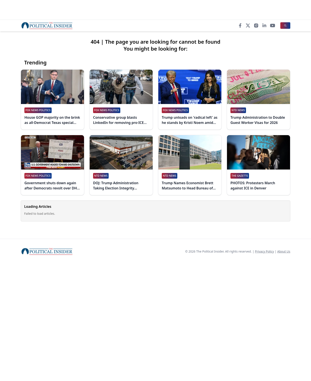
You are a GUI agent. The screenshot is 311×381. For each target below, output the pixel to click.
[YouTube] (272, 25)
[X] (248, 25)
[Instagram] (256, 25)
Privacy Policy (264, 251)
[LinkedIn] (264, 25)
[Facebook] (240, 25)
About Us (283, 251)
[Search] (285, 25)
